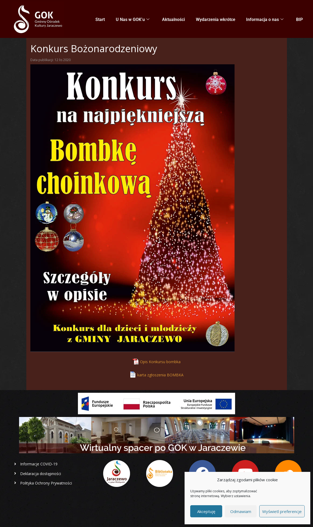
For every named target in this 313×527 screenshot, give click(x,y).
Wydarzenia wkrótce (216, 19)
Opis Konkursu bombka (160, 361)
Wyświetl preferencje (282, 511)
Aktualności (174, 19)
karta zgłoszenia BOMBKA (160, 374)
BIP (299, 19)
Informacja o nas (265, 19)
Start (101, 19)
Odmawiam (240, 511)
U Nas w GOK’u (133, 19)
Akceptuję (206, 511)
